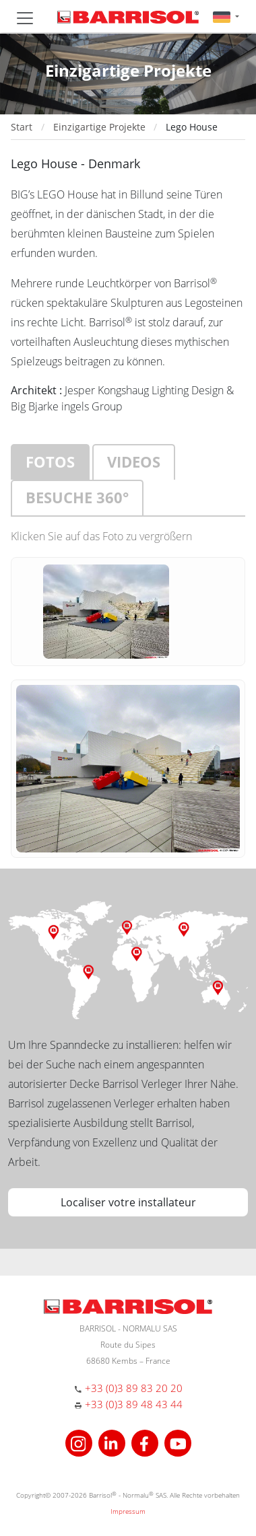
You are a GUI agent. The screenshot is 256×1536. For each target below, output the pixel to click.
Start (21, 126)
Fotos (50, 461)
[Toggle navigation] (25, 18)
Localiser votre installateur (128, 1202)
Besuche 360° (77, 497)
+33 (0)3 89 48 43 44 (134, 1404)
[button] (226, 16)
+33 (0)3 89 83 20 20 (134, 1388)
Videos (133, 461)
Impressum (128, 1511)
